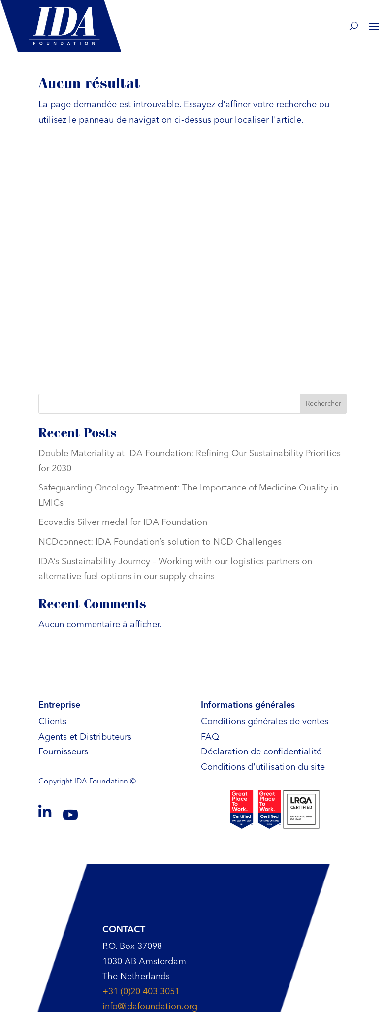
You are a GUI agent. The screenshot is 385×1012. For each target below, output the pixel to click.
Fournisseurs (63, 752)
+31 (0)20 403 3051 (141, 991)
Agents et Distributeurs (84, 737)
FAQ (210, 737)
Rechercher (323, 403)
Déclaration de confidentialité (261, 752)
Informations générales (248, 705)
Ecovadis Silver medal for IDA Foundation (122, 522)
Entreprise (59, 705)
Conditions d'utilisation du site (263, 767)
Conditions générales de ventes (264, 722)
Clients (52, 722)
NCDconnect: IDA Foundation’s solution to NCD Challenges (160, 542)
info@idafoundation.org (149, 1006)
